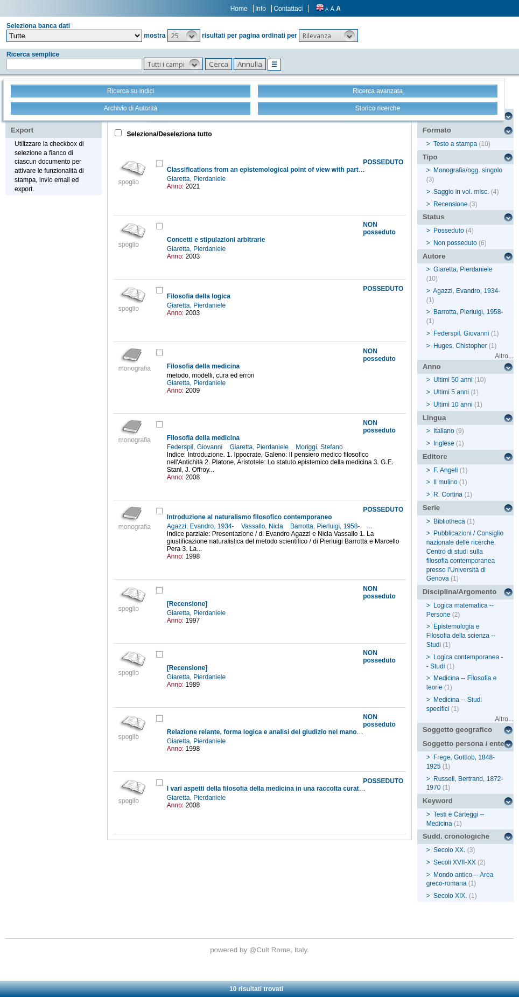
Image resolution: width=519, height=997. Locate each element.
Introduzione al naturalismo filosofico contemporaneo (249, 517)
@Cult (260, 950)
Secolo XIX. (450, 896)
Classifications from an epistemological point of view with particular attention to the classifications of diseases (337, 169)
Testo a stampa (455, 144)
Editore (435, 456)
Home (239, 8)
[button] (183, 35)
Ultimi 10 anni (453, 404)
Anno (432, 366)
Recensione (450, 204)
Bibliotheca (449, 521)
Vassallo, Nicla (263, 526)
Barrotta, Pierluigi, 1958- (326, 526)
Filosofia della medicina (203, 366)
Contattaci (288, 8)
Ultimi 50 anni (453, 380)
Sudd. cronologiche (456, 836)
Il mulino (445, 482)
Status (434, 217)
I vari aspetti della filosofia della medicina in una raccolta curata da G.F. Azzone (288, 788)
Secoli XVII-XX (454, 862)
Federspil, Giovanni (196, 447)
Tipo (430, 157)
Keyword (438, 801)
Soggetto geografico (458, 730)
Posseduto (448, 230)
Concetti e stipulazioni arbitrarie (216, 239)
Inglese (443, 443)
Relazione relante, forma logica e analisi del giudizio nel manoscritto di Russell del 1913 (301, 732)
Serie (431, 508)
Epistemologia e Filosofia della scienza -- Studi (461, 636)
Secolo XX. (449, 850)
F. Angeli (445, 470)
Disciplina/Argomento (460, 592)
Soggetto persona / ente (463, 744)
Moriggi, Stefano (320, 447)
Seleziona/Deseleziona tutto (168, 134)
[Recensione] (187, 604)
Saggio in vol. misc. (461, 192)
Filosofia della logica (198, 296)
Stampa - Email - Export (45, 122)
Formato (437, 130)
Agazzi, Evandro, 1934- (201, 526)
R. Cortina (447, 494)
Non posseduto (455, 243)
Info (260, 8)
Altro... (504, 356)
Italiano (443, 431)
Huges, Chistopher (460, 346)
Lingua (434, 418)
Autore (434, 256)
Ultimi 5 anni (451, 392)
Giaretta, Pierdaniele (197, 179)
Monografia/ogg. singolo (467, 170)
